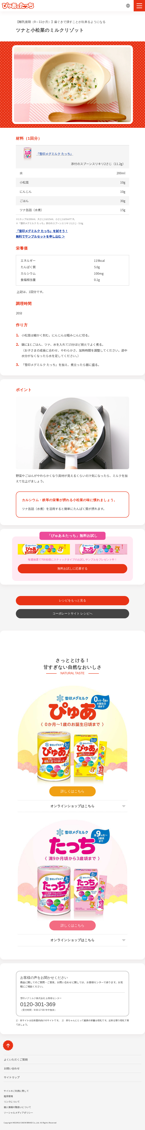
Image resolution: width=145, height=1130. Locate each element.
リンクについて (12, 1101)
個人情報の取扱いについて (17, 1107)
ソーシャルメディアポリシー (18, 1112)
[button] (139, 5)
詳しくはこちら (72, 791)
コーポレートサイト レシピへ (72, 613)
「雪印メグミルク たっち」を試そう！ (42, 231)
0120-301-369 (38, 1004)
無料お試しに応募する (72, 568)
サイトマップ (12, 1077)
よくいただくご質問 (16, 1059)
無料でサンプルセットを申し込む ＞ (40, 236)
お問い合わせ (12, 1068)
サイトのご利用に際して (16, 1090)
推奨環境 (8, 1096)
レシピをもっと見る (72, 600)
